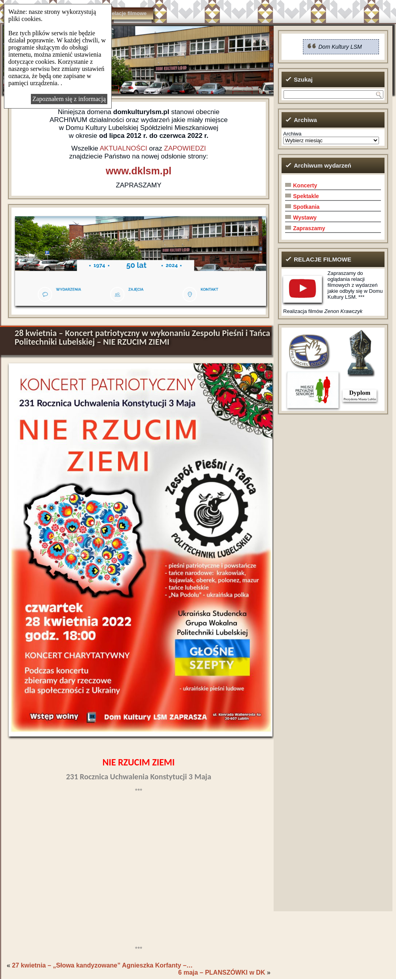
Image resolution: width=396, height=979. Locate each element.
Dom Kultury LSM (340, 47)
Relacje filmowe (127, 13)
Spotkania (306, 207)
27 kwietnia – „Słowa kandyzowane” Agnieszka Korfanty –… (102, 965)
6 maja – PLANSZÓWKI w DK (221, 972)
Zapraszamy (309, 228)
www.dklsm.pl (138, 170)
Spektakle (306, 196)
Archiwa (292, 134)
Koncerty (305, 185)
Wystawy (305, 217)
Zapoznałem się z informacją (69, 98)
